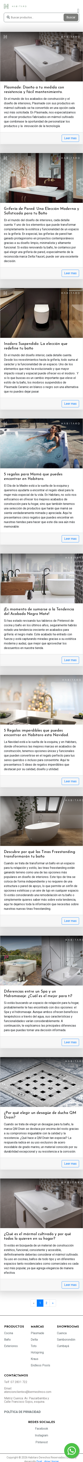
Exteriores (11, 1346)
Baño (7, 1339)
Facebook (41, 1428)
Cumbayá (63, 1346)
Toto (34, 1346)
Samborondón (66, 1339)
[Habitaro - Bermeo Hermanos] (15, 6)
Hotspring (37, 1352)
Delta (34, 1339)
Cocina (8, 1333)
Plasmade (37, 1333)
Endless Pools (40, 1365)
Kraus (34, 1359)
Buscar (70, 17)
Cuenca (62, 1333)
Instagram (41, 1435)
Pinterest (41, 1442)
